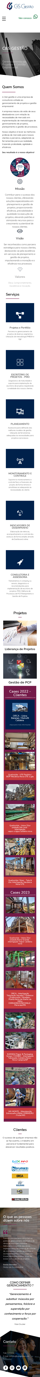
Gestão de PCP (20, 682)
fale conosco (25, 18)
